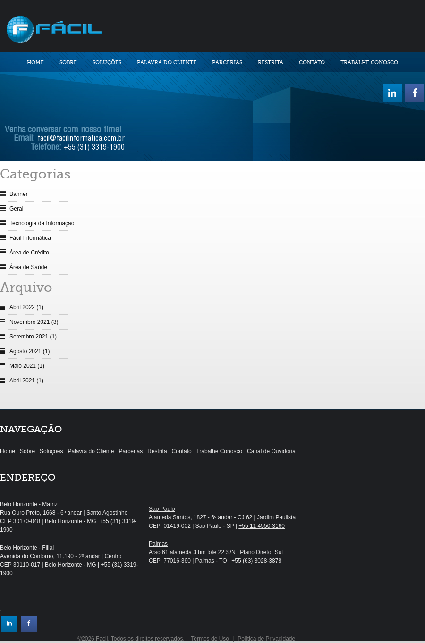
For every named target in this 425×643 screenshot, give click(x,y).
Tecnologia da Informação (41, 223)
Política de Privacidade (266, 638)
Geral (16, 208)
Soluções (107, 62)
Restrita (270, 62)
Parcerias (227, 62)
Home (35, 62)
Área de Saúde (28, 267)
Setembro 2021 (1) (33, 336)
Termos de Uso (210, 638)
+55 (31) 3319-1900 (94, 148)
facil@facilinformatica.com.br (81, 139)
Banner (18, 194)
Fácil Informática (30, 238)
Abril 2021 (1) (26, 380)
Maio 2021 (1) (26, 366)
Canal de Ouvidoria (271, 451)
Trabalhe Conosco (369, 62)
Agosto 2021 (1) (29, 351)
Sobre (68, 62)
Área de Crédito (29, 252)
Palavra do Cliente (166, 62)
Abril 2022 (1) (26, 307)
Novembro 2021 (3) (33, 322)
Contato (312, 62)
